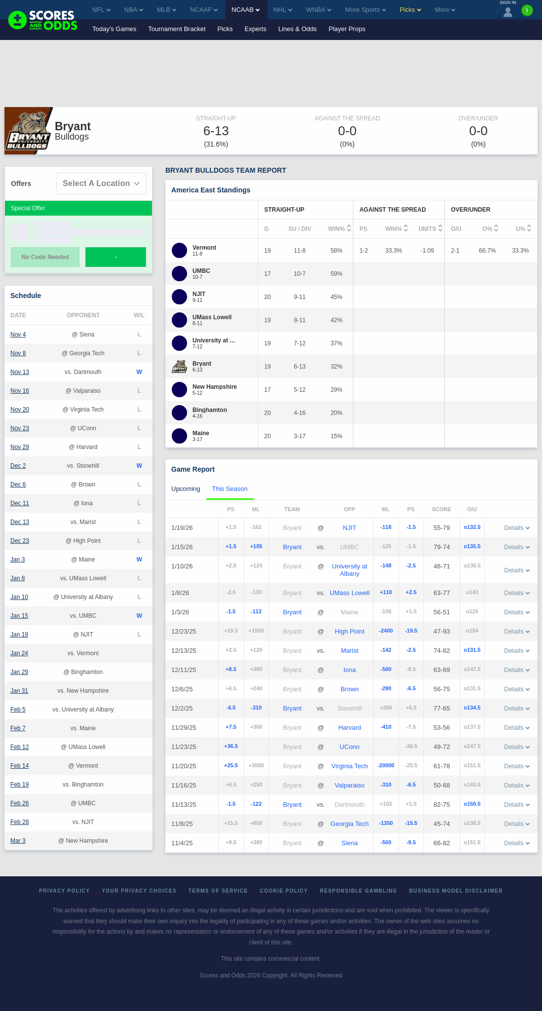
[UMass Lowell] (212, 317)
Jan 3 (17, 559)
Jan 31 (19, 690)
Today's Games (114, 29)
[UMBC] (201, 271)
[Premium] (527, 14)
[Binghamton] (210, 410)
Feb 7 (18, 728)
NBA (134, 9)
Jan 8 (17, 578)
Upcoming (185, 488)
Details (517, 527)
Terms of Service (218, 891)
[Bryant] (202, 364)
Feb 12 (19, 747)
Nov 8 (18, 353)
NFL (101, 9)
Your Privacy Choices (139, 891)
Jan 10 (19, 597)
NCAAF (204, 9)
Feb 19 (19, 784)
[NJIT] (199, 294)
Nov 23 (19, 428)
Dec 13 (19, 522)
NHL (282, 9)
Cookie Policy (284, 891)
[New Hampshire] (215, 387)
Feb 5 (18, 709)
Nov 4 (18, 334)
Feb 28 (19, 822)
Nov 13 (19, 372)
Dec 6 (18, 484)
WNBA (318, 9)
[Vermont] (204, 248)
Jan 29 (19, 672)
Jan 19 (19, 634)
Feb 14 (19, 765)
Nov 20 (19, 409)
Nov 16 (19, 390)
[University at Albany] (216, 340)
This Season (230, 488)
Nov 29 (19, 447)
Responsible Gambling (358, 891)
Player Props (347, 29)
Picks (225, 29)
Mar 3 (18, 840)
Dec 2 (18, 465)
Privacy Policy (64, 891)
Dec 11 (19, 503)
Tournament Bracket (176, 29)
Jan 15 (19, 615)
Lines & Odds (297, 29)
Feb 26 (19, 803)
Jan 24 (19, 653)
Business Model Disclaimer (456, 891)
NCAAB (246, 9)
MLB (166, 9)
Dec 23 (19, 540)
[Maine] (201, 433)
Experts (256, 29)
